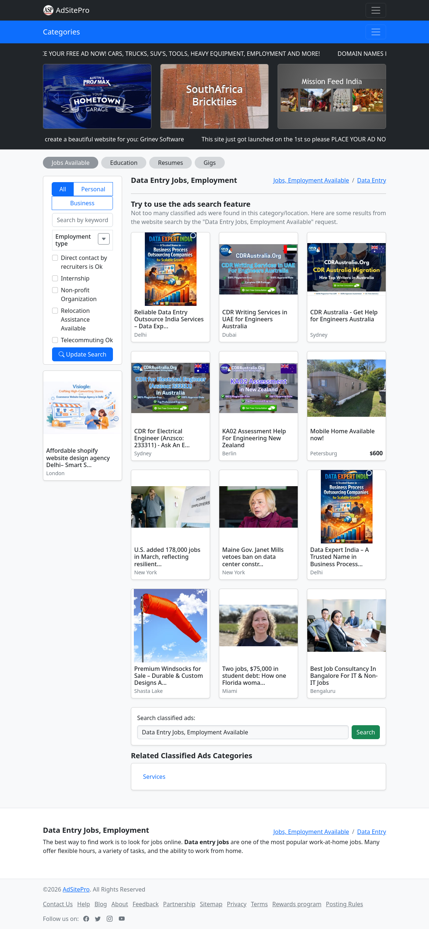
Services (154, 777)
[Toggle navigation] (376, 10)
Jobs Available (70, 163)
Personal (93, 189)
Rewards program (297, 904)
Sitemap (211, 904)
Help (83, 904)
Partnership (179, 904)
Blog (101, 904)
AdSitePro (72, 10)
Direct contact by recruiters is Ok (84, 262)
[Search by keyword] (82, 220)
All (62, 189)
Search (365, 732)
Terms (259, 904)
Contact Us (58, 904)
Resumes (170, 163)
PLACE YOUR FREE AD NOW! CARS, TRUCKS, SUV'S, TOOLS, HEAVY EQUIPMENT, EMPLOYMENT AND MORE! (178, 54)
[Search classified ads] (243, 732)
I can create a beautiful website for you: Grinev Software (111, 139)
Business (82, 203)
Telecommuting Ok (87, 340)
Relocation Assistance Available (75, 319)
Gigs (209, 163)
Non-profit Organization (79, 294)
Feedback (145, 904)
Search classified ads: (166, 718)
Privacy (236, 904)
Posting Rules (344, 904)
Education (124, 163)
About (119, 904)
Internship (75, 278)
